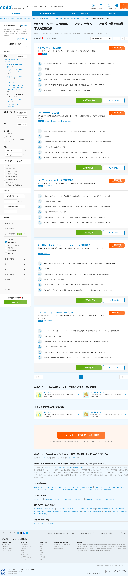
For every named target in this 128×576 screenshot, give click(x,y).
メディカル (23, 548)
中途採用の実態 (117, 548)
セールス (23, 550)
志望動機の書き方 (113, 544)
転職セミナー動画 (59, 548)
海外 (41, 559)
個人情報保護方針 (12, 573)
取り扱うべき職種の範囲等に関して (82, 533)
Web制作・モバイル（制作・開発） (53, 18)
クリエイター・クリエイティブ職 (32, 18)
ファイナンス (24, 552)
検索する (15, 302)
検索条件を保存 (15, 44)
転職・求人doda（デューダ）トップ (10, 18)
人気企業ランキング (83, 548)
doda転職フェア (58, 546)
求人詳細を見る (89, 100)
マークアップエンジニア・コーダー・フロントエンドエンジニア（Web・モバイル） (15, 87)
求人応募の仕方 (84, 546)
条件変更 (24, 26)
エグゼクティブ (25, 556)
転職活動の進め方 (81, 544)
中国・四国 (42, 556)
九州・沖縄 (42, 557)
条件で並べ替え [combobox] (97, 38)
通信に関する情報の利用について (63, 533)
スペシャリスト (25, 554)
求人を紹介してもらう (48, 13)
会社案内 (99, 565)
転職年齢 (109, 548)
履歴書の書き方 (91, 544)
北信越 (41, 552)
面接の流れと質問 (94, 546)
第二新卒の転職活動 (121, 546)
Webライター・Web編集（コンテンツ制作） (78, 18)
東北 (41, 546)
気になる (114, 100)
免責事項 (111, 533)
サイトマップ (118, 533)
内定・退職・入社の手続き (107, 546)
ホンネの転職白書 (93, 550)
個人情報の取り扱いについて (15, 571)
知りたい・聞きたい (80, 13)
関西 (41, 554)
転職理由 (103, 548)
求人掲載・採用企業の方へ (119, 565)
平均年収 (92, 548)
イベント (112, 13)
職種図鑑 (101, 550)
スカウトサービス (6, 550)
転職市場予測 (83, 550)
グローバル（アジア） (26, 557)
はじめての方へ (6, 544)
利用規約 (50, 533)
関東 (41, 548)
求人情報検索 (5, 546)
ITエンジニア (24, 544)
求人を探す (16, 13)
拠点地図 (107, 565)
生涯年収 (98, 548)
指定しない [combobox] (10, 150)
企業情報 (107, 550)
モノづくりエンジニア (26, 546)
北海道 (41, 544)
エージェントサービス (7, 548)
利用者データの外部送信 (99, 533)
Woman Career (24, 559)
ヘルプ (124, 533)
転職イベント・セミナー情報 (62, 544)
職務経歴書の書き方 (102, 544)
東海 (41, 550)
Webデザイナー (11, 82)
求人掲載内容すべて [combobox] (11, 196)
